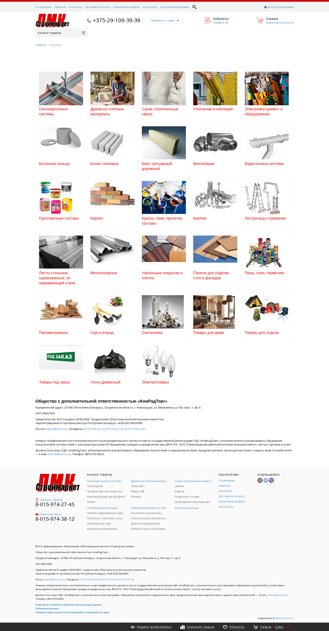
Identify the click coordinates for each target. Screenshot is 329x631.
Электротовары (155, 382)
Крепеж (199, 218)
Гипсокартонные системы (53, 111)
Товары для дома (208, 333)
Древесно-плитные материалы (107, 111)
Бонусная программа (175, 7)
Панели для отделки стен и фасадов (211, 275)
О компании (43, 7)
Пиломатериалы (53, 333)
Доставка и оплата (97, 7)
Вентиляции (203, 164)
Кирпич (96, 218)
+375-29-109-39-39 (116, 20)
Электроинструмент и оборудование (264, 111)
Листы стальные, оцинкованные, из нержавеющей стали (57, 278)
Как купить (150, 7)
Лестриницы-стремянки (265, 218)
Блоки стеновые (104, 164)
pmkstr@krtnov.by (56, 429)
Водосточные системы (264, 164)
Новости (60, 7)
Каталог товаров (61, 33)
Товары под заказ (54, 382)
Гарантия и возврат (126, 7)
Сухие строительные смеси (160, 111)
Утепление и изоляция (213, 109)
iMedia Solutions (284, 618)
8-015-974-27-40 (135, 429)
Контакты (75, 7)
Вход (270, 7)
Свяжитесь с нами (164, 20)
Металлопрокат (104, 273)
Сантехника (152, 333)
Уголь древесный (105, 382)
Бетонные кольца (54, 164)
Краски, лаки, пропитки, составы (162, 220)
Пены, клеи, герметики (264, 273)
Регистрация (285, 7)
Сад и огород (102, 333)
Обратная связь (48, 514)
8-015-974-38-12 (93, 429)
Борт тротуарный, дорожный (157, 166)
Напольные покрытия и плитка (162, 275)
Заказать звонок (49, 500)
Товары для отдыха (262, 333)
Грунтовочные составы (59, 218)
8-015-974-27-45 (114, 429)
